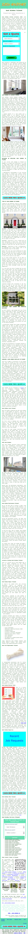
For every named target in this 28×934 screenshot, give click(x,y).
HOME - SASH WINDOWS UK (14, 913)
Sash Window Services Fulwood (11, 817)
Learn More (18, 933)
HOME (11, 8)
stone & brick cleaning (10, 871)
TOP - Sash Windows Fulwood (8, 902)
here (24, 894)
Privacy (25, 923)
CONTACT (20, 8)
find (6, 799)
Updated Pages (17, 919)
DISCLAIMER (24, 8)
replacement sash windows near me (10, 775)
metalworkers (15, 875)
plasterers (17, 880)
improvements (5, 863)
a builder (10, 877)
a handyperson (23, 876)
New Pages (9, 919)
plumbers (22, 877)
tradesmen (18, 881)
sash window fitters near (18, 786)
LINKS (14, 8)
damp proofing (11, 879)
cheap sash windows (7, 705)
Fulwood (22, 387)
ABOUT (17, 8)
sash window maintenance (8, 704)
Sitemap (3, 919)
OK (24, 933)
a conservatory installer (13, 874)
